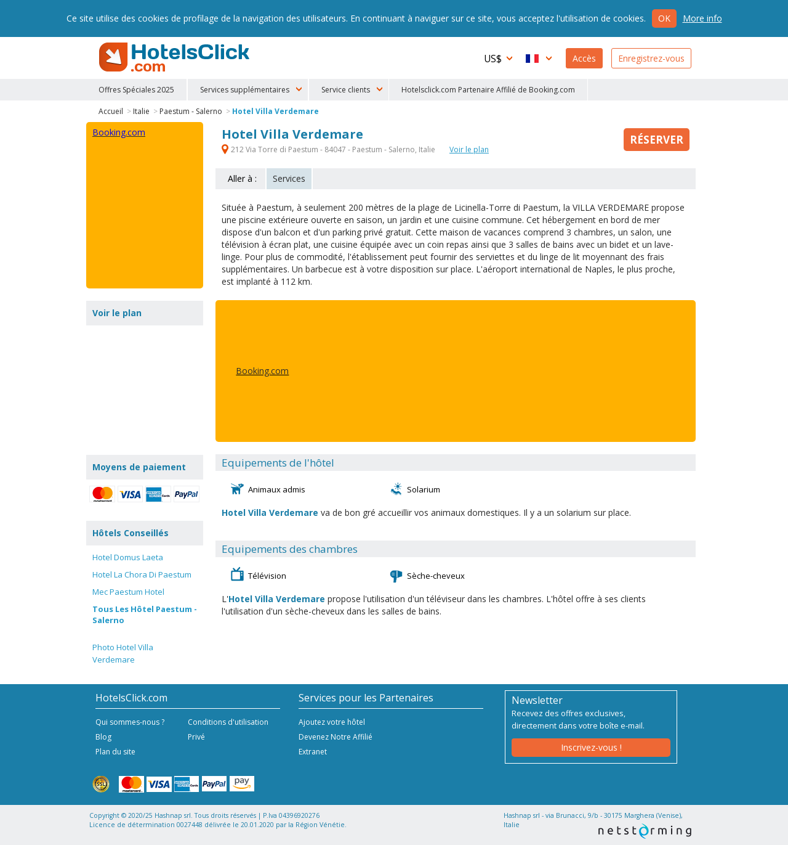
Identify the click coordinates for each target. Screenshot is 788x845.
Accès (584, 58)
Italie (141, 111)
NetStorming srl (645, 831)
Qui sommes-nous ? (129, 722)
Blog (103, 737)
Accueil (110, 111)
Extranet (313, 751)
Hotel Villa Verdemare (275, 111)
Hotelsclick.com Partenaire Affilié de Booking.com (488, 89)
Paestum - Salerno (190, 111)
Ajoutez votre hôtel (332, 722)
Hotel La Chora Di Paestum (141, 574)
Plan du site (115, 751)
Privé (196, 737)
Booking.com (262, 371)
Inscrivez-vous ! (591, 747)
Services (289, 178)
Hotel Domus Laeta (127, 557)
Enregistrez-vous (651, 58)
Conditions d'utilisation (228, 722)
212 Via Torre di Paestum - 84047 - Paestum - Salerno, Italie (329, 149)
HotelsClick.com (175, 57)
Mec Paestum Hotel (128, 591)
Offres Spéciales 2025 (136, 89)
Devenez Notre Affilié (335, 737)
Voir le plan (469, 149)
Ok (664, 18)
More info (702, 18)
